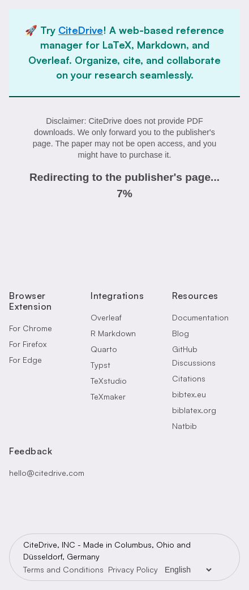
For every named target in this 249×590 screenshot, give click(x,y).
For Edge (25, 360)
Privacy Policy (133, 569)
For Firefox (27, 344)
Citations (188, 378)
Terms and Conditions (63, 569)
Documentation (200, 317)
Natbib (184, 426)
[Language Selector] (187, 570)
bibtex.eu (189, 394)
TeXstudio (109, 380)
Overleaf (106, 317)
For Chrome (30, 328)
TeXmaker (108, 396)
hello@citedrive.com (46, 473)
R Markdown (113, 333)
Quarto (104, 349)
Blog (180, 333)
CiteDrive (80, 30)
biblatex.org (194, 410)
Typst (100, 365)
